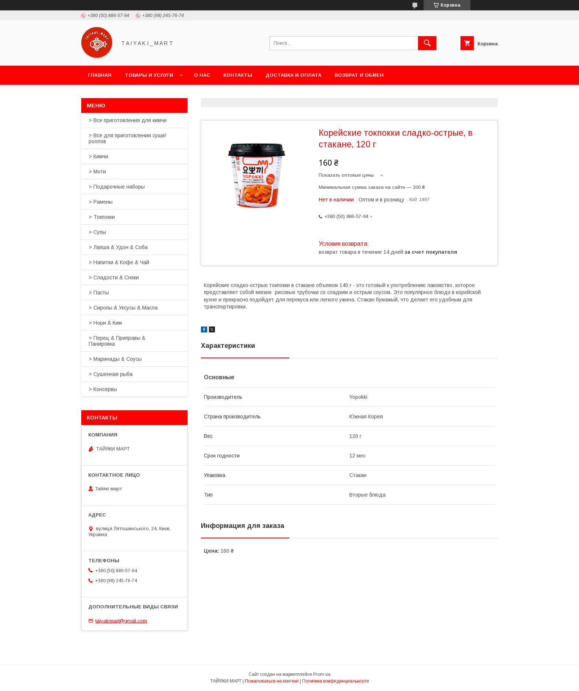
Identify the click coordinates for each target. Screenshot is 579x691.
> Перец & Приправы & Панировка (117, 341)
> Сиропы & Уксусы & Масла (123, 308)
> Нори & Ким (105, 323)
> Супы (97, 232)
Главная (100, 75)
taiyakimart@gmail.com (121, 620)
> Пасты (99, 293)
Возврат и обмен (359, 75)
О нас (202, 75)
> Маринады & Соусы (115, 359)
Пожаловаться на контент (272, 681)
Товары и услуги (149, 75)
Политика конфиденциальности (335, 681)
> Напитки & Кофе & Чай (119, 262)
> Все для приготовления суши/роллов (127, 138)
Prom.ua (321, 674)
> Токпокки (102, 217)
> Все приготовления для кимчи (128, 120)
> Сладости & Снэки (114, 277)
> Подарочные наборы (117, 187)
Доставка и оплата (293, 75)
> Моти (97, 172)
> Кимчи (98, 156)
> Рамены (101, 202)
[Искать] (427, 43)
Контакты (237, 75)
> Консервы (103, 389)
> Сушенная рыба (111, 374)
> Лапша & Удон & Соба (118, 247)
